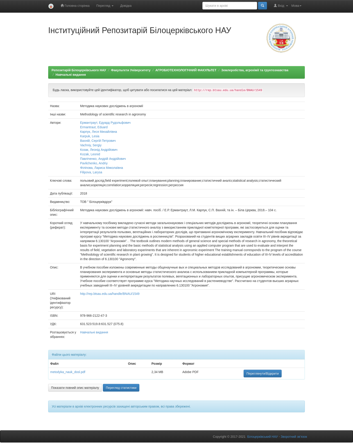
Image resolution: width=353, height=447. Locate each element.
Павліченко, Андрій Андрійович (103, 158)
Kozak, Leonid (90, 154)
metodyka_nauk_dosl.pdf (67, 372)
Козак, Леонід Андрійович (99, 149)
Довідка (125, 5)
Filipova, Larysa (91, 172)
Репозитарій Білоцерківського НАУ (79, 70)
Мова (296, 5)
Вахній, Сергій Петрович (98, 140)
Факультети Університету (131, 70)
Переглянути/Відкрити (263, 373)
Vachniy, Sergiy (91, 145)
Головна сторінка (75, 5)
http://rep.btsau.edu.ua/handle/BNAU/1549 (110, 294)
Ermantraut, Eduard (94, 127)
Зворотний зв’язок (294, 436)
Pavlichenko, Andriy (94, 163)
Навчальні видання (71, 74)
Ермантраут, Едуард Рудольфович (105, 122)
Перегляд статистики (121, 388)
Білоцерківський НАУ (262, 436)
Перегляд (104, 5)
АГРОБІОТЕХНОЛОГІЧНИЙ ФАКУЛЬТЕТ (185, 70)
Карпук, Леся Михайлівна (98, 131)
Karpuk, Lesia (90, 136)
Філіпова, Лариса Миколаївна (101, 168)
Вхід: (281, 5)
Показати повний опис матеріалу (75, 388)
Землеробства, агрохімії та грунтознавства (254, 70)
